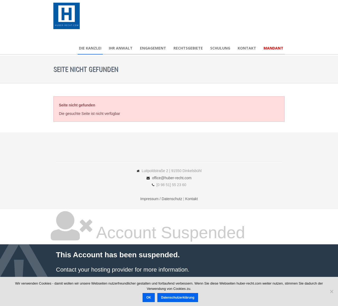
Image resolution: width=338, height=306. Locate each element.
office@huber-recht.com (171, 178)
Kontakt (247, 48)
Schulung (220, 48)
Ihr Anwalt (121, 48)
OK (148, 297)
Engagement (153, 48)
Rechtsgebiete (188, 48)
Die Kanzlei (90, 48)
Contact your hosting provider (94, 269)
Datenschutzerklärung (177, 297)
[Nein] (331, 291)
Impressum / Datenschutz (161, 199)
